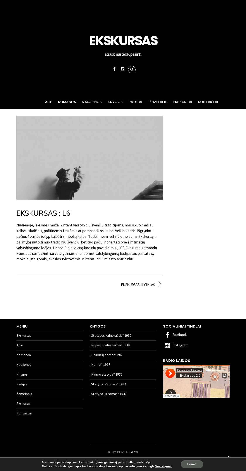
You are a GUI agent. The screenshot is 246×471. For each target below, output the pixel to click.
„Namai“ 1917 (100, 364)
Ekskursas (33, 102)
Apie (48, 101)
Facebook (175, 334)
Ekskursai (182, 101)
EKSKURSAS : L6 (43, 213)
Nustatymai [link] (163, 466)
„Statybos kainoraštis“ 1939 (110, 335)
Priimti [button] (192, 464)
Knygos (115, 101)
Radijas (136, 101)
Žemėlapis (158, 101)
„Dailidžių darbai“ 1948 (106, 355)
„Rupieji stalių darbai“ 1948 (110, 345)
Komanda (67, 101)
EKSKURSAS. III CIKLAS (124, 284)
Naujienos (92, 101)
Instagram (175, 345)
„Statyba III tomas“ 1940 (108, 394)
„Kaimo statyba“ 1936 (106, 374)
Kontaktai (208, 101)
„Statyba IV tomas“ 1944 (108, 384)
